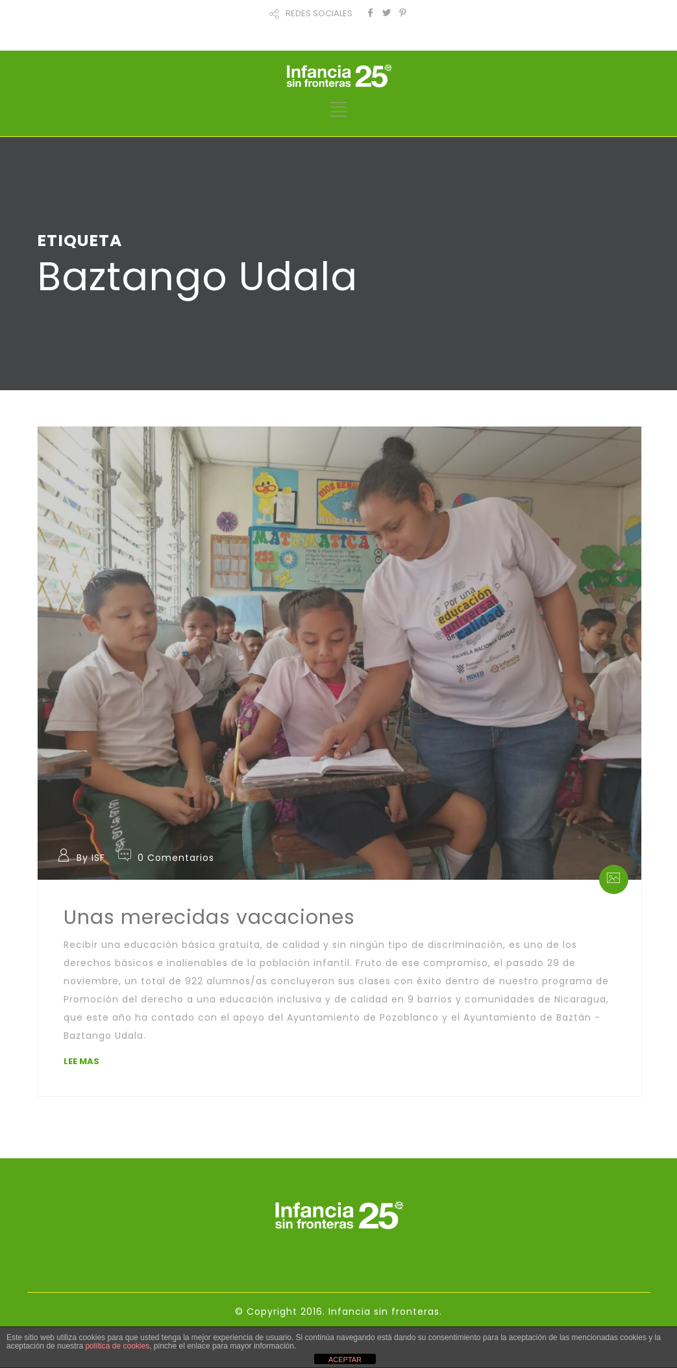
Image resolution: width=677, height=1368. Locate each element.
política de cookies (117, 1345)
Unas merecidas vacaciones (209, 917)
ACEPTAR (345, 1359)
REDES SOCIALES (319, 13)
